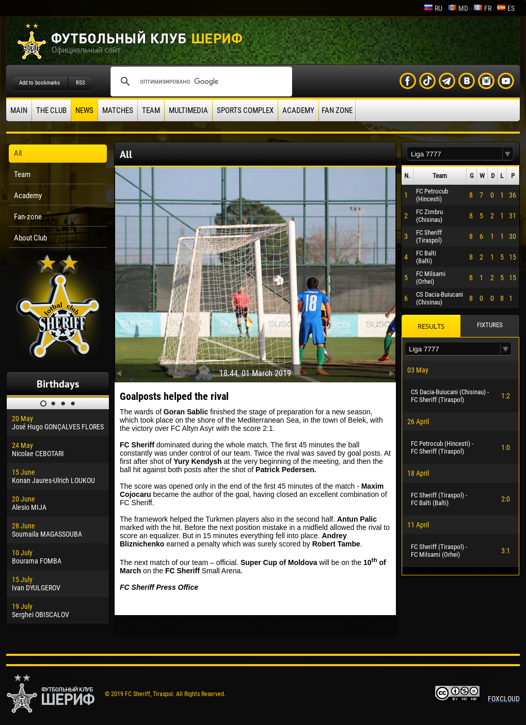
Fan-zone (28, 216)
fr (482, 8)
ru (433, 8)
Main (18, 110)
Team (151, 110)
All (18, 153)
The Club (51, 110)
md (458, 8)
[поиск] (200, 81)
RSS (80, 82)
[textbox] (455, 154)
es (506, 8)
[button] (508, 154)
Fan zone (337, 110)
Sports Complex (245, 110)
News (84, 110)
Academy (298, 110)
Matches (117, 110)
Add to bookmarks (39, 82)
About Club (30, 238)
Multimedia (188, 110)
